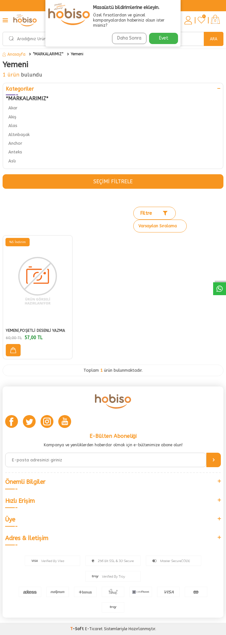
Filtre (153, 213)
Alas (12, 125)
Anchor (15, 143)
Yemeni (77, 54)
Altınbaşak (19, 134)
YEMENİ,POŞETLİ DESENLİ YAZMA (35, 330)
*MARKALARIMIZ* (48, 54)
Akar (12, 107)
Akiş (12, 116)
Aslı (12, 161)
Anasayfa (14, 54)
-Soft (77, 629)
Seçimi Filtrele (112, 181)
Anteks (15, 152)
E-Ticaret (94, 629)
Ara (213, 39)
